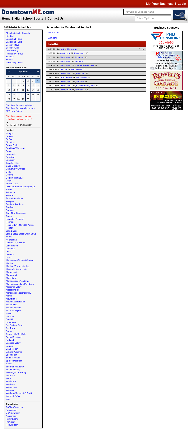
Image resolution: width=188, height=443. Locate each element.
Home (6, 18)
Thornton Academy (15, 367)
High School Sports (29, 18)
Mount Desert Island (15, 302)
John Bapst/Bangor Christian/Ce (21, 234)
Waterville (10, 375)
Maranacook (12, 272)
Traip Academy (13, 369)
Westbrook (11, 381)
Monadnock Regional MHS (18, 293)
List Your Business (159, 3)
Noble (9, 313)
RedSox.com (12, 425)
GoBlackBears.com (15, 407)
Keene (9, 236)
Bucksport (10, 160)
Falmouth (10, 192)
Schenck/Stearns (14, 352)
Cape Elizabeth (13, 166)
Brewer (9, 151)
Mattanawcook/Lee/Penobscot (20, 284)
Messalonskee (12, 290)
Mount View (11, 304)
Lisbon (9, 257)
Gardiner (10, 207)
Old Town (10, 328)
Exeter (9, 189)
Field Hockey (12, 50)
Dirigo (9, 181)
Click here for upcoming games (20, 108)
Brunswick (11, 154)
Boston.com (11, 410)
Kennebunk (11, 240)
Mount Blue (11, 299)
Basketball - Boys (14, 39)
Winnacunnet (12, 387)
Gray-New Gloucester (16, 213)
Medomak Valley (13, 287)
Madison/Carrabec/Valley (17, 266)
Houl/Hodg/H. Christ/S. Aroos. (20, 225)
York (8, 399)
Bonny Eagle (12, 145)
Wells (8, 378)
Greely (9, 216)
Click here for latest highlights (20, 105)
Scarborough (12, 349)
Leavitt (9, 251)
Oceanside (11, 322)
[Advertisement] (167, 168)
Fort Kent (10, 195)
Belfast (9, 139)
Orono (9, 331)
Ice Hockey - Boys (14, 54)
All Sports (52, 38)
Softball (9, 59)
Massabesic (11, 278)
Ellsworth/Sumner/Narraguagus (20, 186)
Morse (9, 296)
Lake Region (12, 246)
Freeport (10, 201)
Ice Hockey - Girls (14, 62)
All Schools (53, 32)
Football (9, 36)
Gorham (10, 210)
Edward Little (12, 183)
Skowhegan (11, 355)
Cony (8, 172)
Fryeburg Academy (15, 204)
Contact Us (55, 18)
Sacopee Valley (13, 343)
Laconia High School (15, 242)
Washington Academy (16, 372)
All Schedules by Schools (18, 33)
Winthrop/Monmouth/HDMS (19, 393)
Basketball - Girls (14, 42)
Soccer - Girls (12, 48)
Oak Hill (9, 319)
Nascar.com (11, 416)
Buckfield (10, 157)
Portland (10, 340)
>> (37, 71)
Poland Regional (13, 337)
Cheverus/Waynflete (15, 169)
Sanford (9, 346)
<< (9, 71)
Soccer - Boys (12, 45)
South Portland (13, 358)
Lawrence (10, 248)
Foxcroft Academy (14, 198)
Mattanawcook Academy (17, 281)
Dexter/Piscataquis (15, 178)
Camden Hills (12, 163)
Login (182, 3)
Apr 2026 (23, 71)
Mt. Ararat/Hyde (13, 310)
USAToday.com (13, 413)
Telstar (9, 363)
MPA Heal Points (14, 111)
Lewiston (10, 254)
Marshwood (11, 275)
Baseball (10, 56)
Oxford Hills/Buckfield (16, 334)
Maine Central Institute (16, 269)
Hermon (9, 222)
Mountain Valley (13, 307)
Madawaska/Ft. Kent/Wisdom (19, 260)
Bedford (9, 136)
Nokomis (10, 316)
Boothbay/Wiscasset (15, 148)
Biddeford (10, 142)
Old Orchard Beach (15, 325)
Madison (10, 263)
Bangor (9, 133)
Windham (10, 384)
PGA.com (10, 422)
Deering (9, 175)
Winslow (10, 390)
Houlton (9, 228)
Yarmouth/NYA (13, 396)
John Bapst (11, 231)
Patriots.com (12, 419)
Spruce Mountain (14, 361)
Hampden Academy (15, 219)
